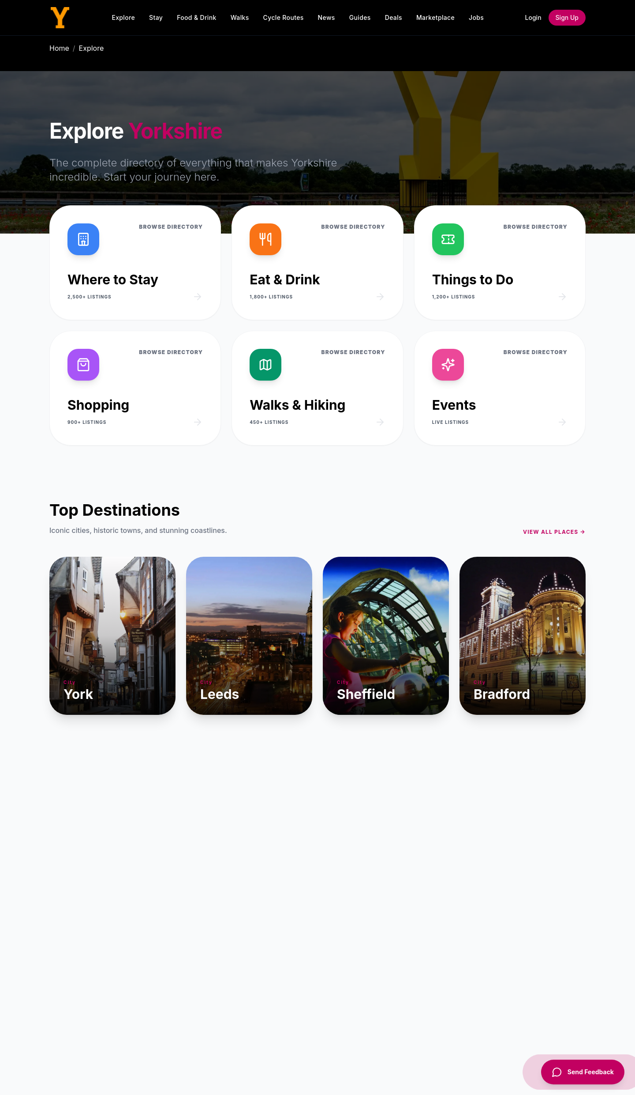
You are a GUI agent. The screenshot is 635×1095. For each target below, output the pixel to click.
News (326, 17)
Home (59, 48)
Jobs (476, 17)
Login (533, 17)
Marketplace (435, 17)
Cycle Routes (283, 17)
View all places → (554, 532)
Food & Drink (197, 17)
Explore (123, 17)
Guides (360, 17)
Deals (393, 17)
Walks (240, 17)
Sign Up (567, 17)
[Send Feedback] (582, 1072)
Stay (156, 17)
